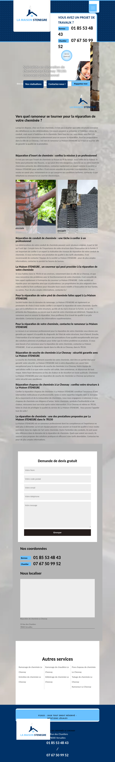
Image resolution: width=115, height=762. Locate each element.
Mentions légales (57, 718)
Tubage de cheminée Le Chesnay (82, 679)
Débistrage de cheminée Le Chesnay (57, 679)
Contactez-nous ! (57, 84)
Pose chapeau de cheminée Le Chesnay (84, 669)
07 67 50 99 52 (47, 563)
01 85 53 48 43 (47, 557)
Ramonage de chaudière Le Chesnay (57, 669)
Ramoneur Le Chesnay (81, 687)
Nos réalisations (33, 84)
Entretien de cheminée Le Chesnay (30, 679)
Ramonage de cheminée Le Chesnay (30, 669)
